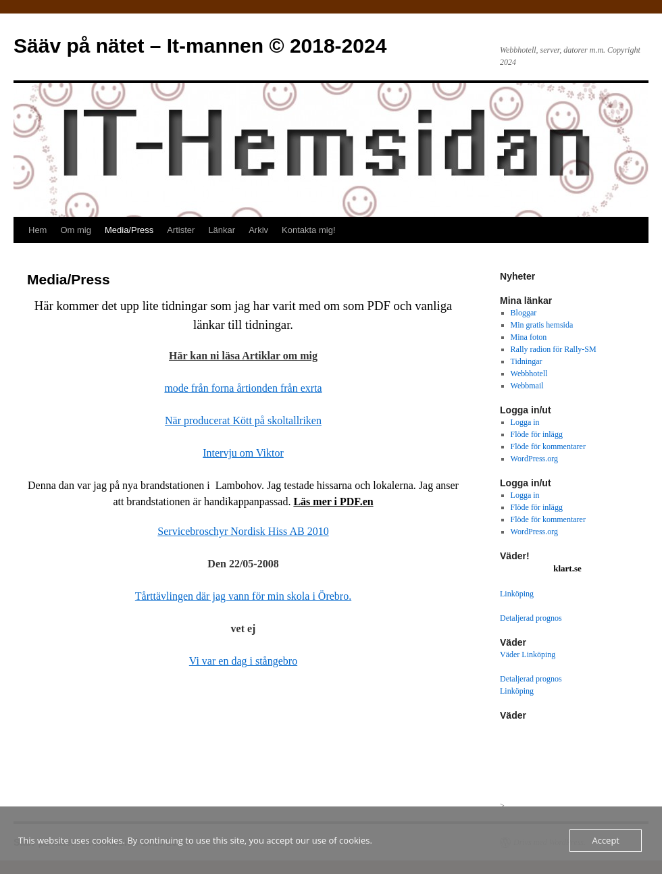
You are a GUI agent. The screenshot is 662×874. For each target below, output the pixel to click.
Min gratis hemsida (542, 325)
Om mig (75, 230)
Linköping (517, 593)
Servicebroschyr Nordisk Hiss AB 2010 (242, 531)
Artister (181, 230)
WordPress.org (534, 458)
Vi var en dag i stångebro (243, 661)
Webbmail (527, 385)
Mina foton (529, 337)
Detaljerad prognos (531, 618)
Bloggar (524, 312)
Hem (37, 230)
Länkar (221, 230)
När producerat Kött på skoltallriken (243, 420)
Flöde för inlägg (537, 434)
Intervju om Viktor (243, 453)
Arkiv (258, 230)
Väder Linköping (527, 654)
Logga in (525, 422)
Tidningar (526, 361)
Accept (605, 840)
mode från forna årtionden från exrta (243, 388)
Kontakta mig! (309, 230)
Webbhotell (529, 373)
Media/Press (129, 230)
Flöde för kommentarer (548, 446)
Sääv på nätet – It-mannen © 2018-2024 (200, 45)
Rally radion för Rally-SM (553, 349)
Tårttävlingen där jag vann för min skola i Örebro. (243, 596)
